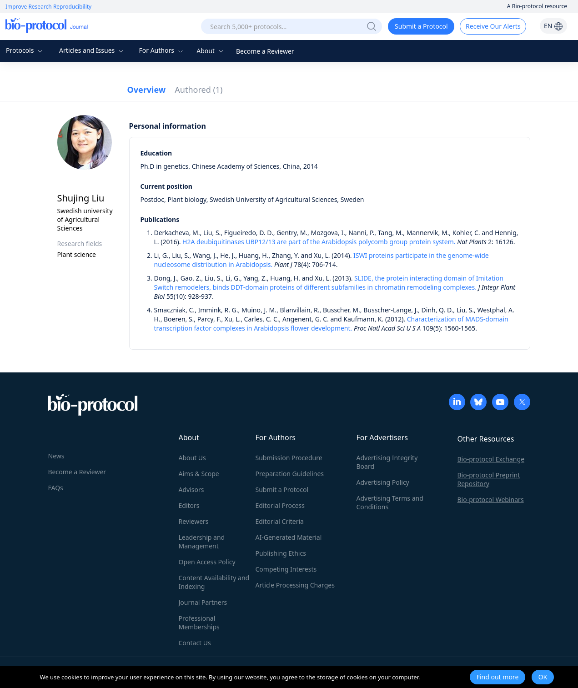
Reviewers (194, 521)
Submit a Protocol (421, 26)
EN (553, 25)
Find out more (498, 677)
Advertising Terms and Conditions (390, 502)
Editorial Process (280, 505)
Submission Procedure (289, 457)
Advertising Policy (383, 482)
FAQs (55, 487)
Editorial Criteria (280, 521)
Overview (146, 89)
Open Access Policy (207, 561)
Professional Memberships (199, 622)
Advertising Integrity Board (387, 462)
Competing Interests (286, 569)
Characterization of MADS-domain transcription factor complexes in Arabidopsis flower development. (331, 323)
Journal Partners (203, 602)
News (56, 456)
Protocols (25, 50)
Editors (189, 505)
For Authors (162, 50)
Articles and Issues (92, 50)
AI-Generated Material (289, 537)
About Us (192, 457)
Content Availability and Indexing (214, 582)
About (210, 50)
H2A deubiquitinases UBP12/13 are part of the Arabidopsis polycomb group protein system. (319, 241)
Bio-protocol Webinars (490, 499)
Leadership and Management (202, 541)
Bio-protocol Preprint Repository (488, 479)
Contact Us (195, 642)
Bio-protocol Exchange (491, 459)
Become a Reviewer (265, 51)
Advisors (191, 489)
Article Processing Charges (295, 585)
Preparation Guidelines (290, 473)
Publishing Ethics (281, 553)
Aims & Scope (199, 473)
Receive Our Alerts (493, 26)
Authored (198, 89)
